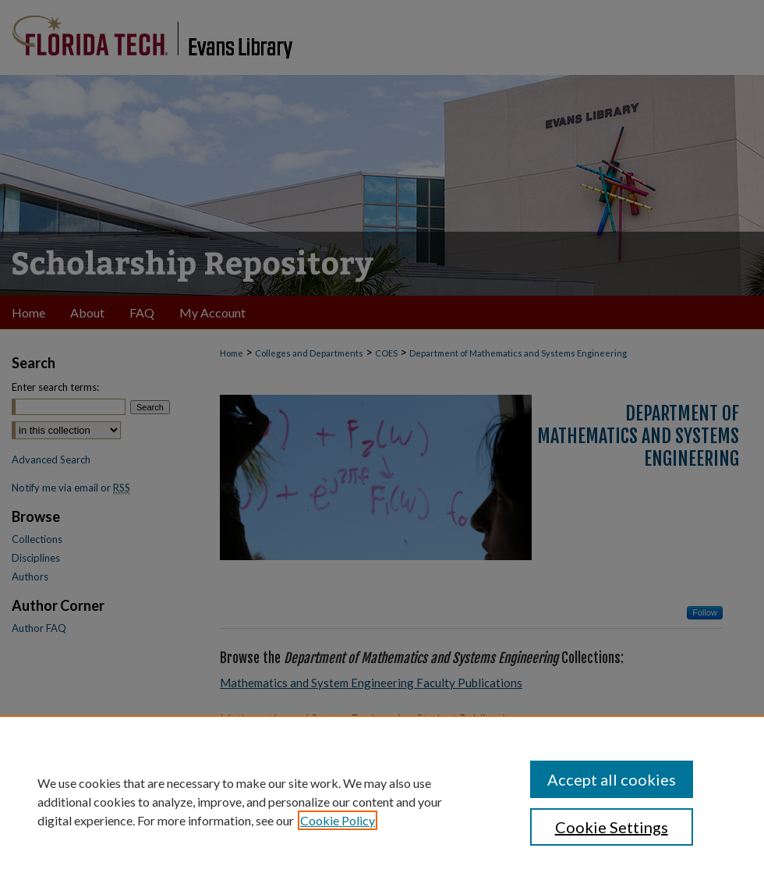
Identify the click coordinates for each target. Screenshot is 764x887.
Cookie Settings (611, 827)
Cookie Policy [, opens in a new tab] (337, 820)
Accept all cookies (611, 779)
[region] (382, 801)
